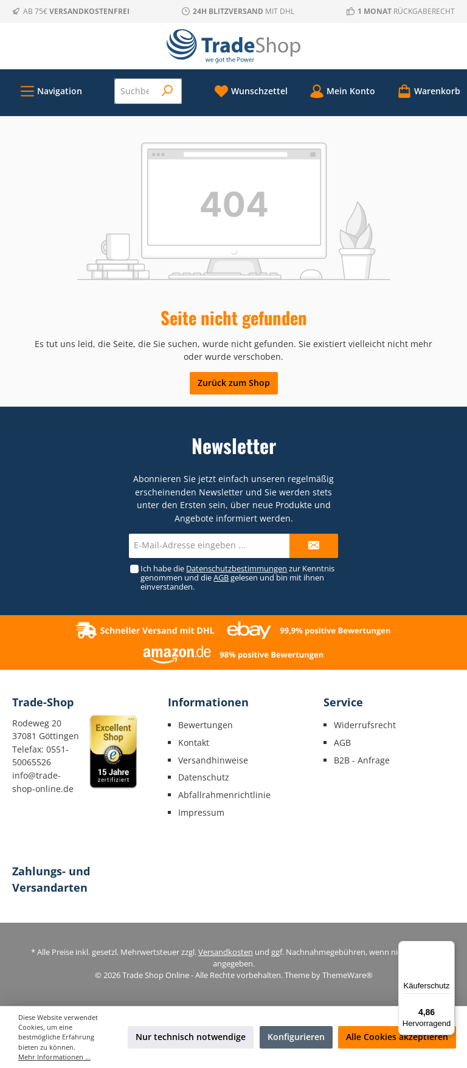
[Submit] (313, 546)
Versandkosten (225, 952)
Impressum (201, 812)
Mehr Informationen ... (54, 1056)
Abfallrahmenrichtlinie (224, 795)
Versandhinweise (213, 760)
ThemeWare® (347, 975)
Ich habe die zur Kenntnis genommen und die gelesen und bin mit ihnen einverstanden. (237, 577)
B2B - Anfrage (362, 760)
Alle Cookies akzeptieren (397, 1036)
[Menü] (51, 90)
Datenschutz (203, 777)
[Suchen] (167, 91)
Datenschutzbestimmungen (236, 568)
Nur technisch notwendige (191, 1036)
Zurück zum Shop (234, 382)
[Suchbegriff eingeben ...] (134, 91)
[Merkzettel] (251, 90)
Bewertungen (205, 725)
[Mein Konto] (342, 90)
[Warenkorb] (425, 90)
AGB (221, 578)
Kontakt (193, 742)
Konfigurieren (296, 1036)
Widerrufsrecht (365, 725)
